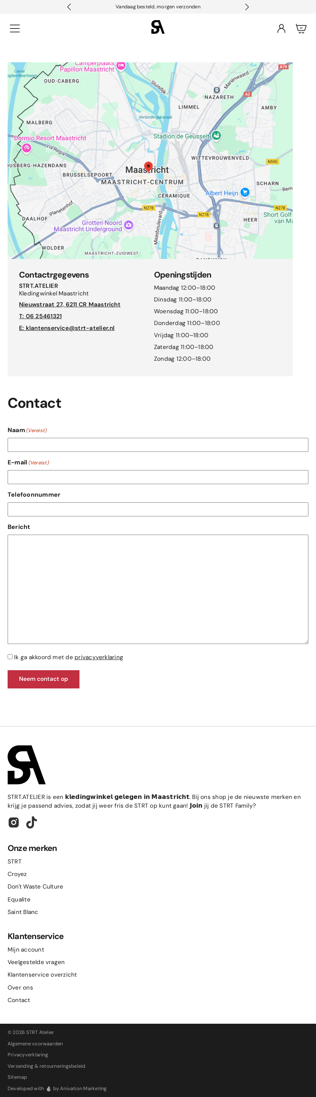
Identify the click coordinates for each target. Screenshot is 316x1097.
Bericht (19, 527)
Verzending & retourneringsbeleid (46, 1066)
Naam (27, 430)
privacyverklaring (99, 657)
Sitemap (17, 1077)
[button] (247, 6)
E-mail (28, 462)
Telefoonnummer (34, 495)
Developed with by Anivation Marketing (57, 1088)
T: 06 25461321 (40, 316)
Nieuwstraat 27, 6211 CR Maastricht (70, 304)
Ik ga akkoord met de (68, 657)
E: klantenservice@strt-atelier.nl (67, 328)
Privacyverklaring (28, 1054)
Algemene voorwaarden (35, 1043)
